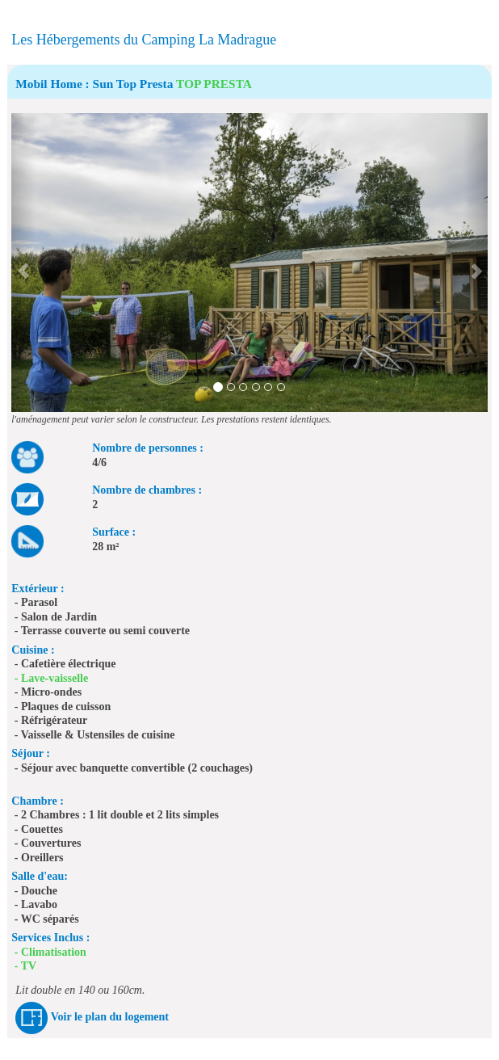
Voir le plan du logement (110, 1017)
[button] (23, 262)
